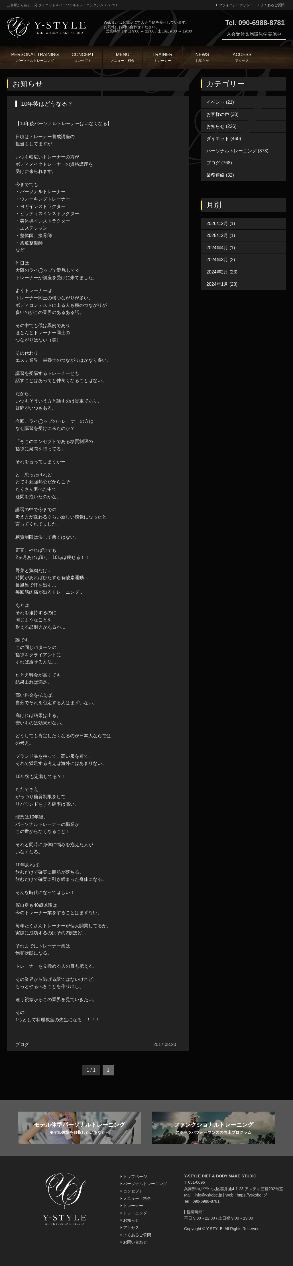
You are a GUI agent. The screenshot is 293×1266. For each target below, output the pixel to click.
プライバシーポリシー (234, 5)
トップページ (134, 1176)
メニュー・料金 (136, 1198)
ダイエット (217, 138)
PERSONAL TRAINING (35, 58)
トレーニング (134, 1213)
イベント (215, 102)
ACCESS (242, 58)
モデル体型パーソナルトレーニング (79, 1129)
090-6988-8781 (205, 1201)
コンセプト (132, 1191)
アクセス (130, 1227)
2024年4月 (217, 247)
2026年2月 (217, 223)
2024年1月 (217, 284)
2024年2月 (217, 271)
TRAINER (162, 58)
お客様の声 (217, 114)
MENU (122, 58)
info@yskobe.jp (208, 1195)
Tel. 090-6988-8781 (255, 22)
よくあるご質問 (271, 5)
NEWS (202, 58)
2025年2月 (217, 235)
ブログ (213, 162)
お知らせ (215, 126)
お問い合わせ (134, 1242)
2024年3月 (217, 259)
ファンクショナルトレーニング (213, 1129)
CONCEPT (83, 58)
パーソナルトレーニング (231, 150)
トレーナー (132, 1205)
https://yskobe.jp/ (252, 1195)
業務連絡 (215, 175)
